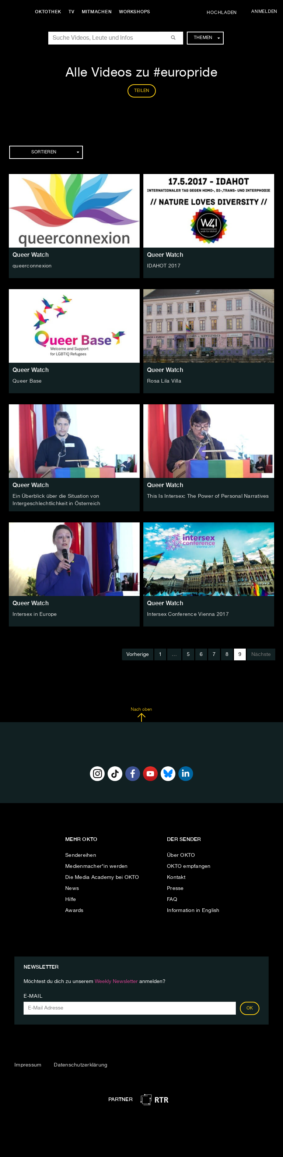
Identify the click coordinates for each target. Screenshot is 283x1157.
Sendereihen (80, 855)
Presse (175, 888)
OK (250, 1008)
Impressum (27, 1065)
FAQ (172, 899)
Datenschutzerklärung (80, 1065)
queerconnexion (32, 266)
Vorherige (137, 654)
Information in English (193, 910)
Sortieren (55, 152)
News (72, 888)
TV (71, 11)
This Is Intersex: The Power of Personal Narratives (208, 496)
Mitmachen (97, 11)
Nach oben (141, 714)
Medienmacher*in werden (96, 866)
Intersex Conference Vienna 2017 (188, 614)
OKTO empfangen (189, 866)
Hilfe (70, 899)
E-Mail (33, 996)
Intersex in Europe (35, 614)
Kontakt (176, 877)
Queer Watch (31, 254)
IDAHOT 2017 (164, 266)
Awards (74, 910)
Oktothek (48, 11)
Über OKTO (181, 855)
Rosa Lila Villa (164, 381)
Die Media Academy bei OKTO (102, 877)
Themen (207, 38)
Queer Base (27, 381)
